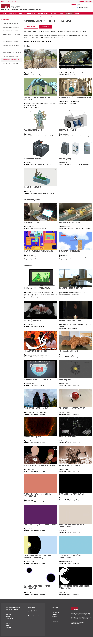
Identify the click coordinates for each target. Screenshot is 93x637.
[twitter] (8, 1)
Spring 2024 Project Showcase (11, 38)
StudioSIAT (53, 13)
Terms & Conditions (74, 622)
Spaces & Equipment (43, 13)
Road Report (55, 614)
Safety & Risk (55, 607)
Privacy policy (81, 622)
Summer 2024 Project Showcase (11, 34)
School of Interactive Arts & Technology (21, 9)
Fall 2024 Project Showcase (10, 31)
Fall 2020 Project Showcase (10, 63)
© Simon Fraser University (76, 623)
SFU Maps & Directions (57, 610)
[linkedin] (15, 1)
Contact (77, 13)
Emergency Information (57, 619)
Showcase (69, 13)
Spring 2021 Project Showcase (55, 16)
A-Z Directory (55, 621)
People (4, 13)
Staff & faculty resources (85, 1)
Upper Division (31, 26)
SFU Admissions (55, 612)
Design (26, 41)
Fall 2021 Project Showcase (10, 56)
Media (61, 13)
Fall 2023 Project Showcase (10, 41)
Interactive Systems (37, 41)
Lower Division (45, 26)
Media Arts (49, 41)
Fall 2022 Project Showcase (10, 49)
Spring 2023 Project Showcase (11, 45)
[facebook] (28, 615)
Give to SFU (54, 616)
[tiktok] (13, 1)
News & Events (31, 13)
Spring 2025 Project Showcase (11, 27)
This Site (81, 7)
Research (12, 13)
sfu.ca (2, 1)
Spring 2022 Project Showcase (11, 52)
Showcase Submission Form (10, 23)
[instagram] (10, 1)
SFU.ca (86, 7)
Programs (21, 13)
